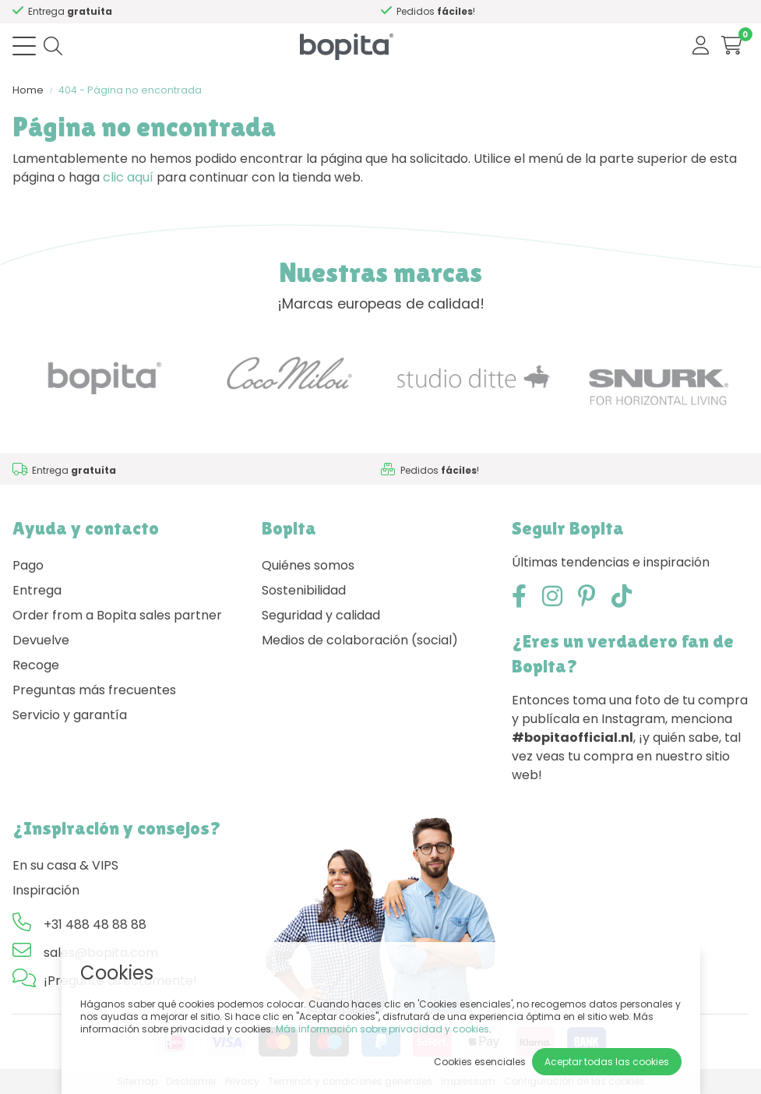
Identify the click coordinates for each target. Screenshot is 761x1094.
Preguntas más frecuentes (94, 690)
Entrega (37, 590)
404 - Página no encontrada (130, 90)
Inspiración (45, 890)
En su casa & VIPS (65, 865)
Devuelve (40, 640)
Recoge (35, 665)
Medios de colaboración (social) (360, 640)
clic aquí (128, 177)
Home (28, 90)
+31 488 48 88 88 (95, 924)
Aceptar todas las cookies (606, 1061)
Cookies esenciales (480, 1061)
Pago (28, 565)
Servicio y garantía (69, 715)
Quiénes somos (308, 565)
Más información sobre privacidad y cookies (382, 1029)
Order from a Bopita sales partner (117, 615)
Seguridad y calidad (321, 615)
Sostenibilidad (304, 590)
